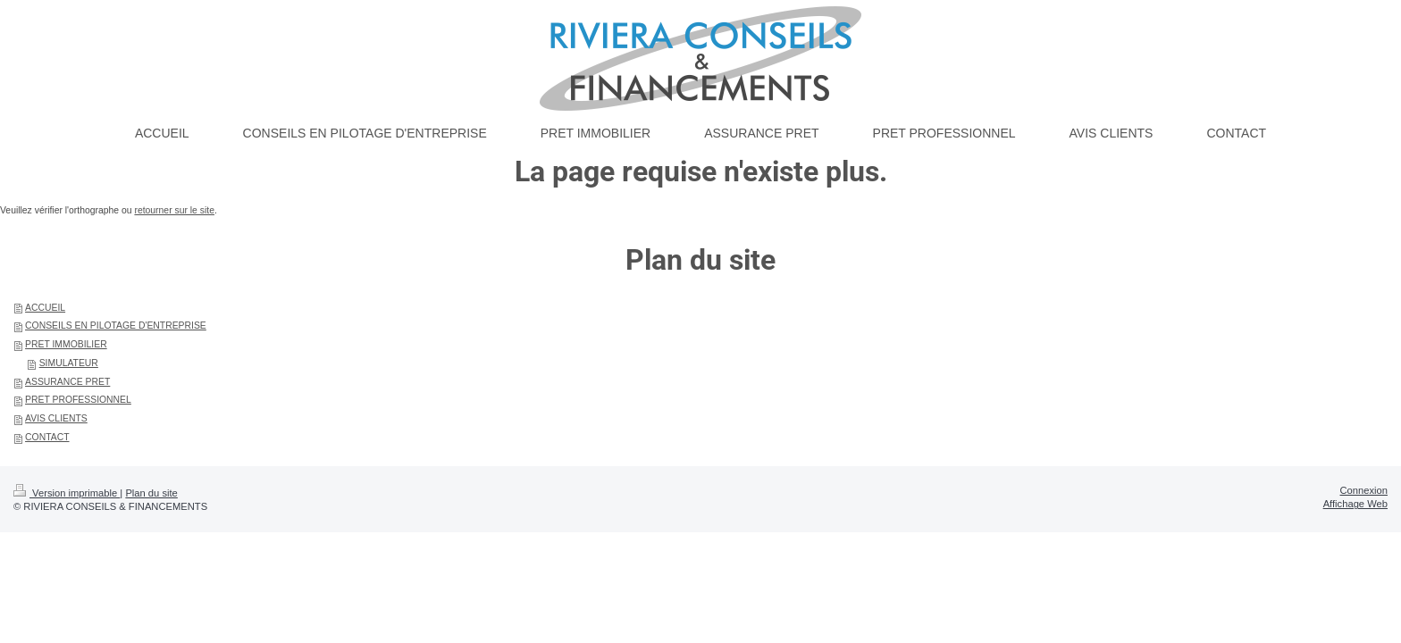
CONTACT (47, 437)
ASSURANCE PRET (67, 382)
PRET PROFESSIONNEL (78, 400)
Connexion (1364, 490)
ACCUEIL (45, 308)
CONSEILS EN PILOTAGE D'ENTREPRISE (115, 325)
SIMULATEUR (68, 363)
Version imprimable (66, 493)
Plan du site (151, 493)
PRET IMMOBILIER (66, 344)
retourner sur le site (174, 210)
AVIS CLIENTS (56, 418)
